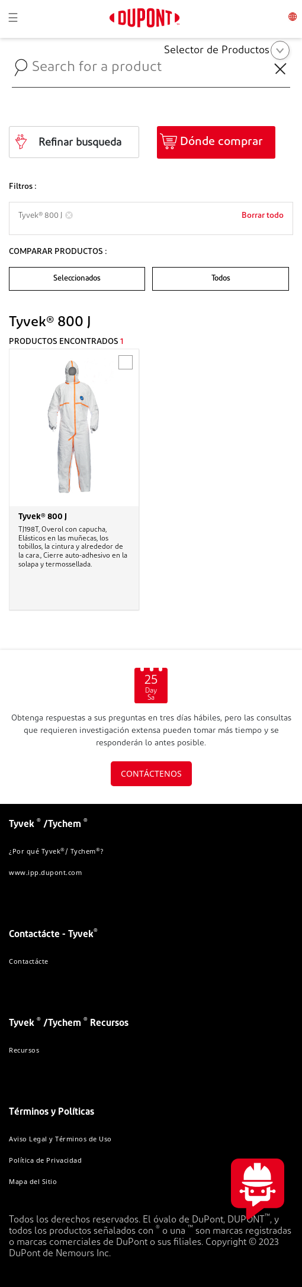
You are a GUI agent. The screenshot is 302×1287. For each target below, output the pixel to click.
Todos (220, 278)
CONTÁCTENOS (151, 773)
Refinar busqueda (79, 143)
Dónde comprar (221, 142)
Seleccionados (76, 278)
